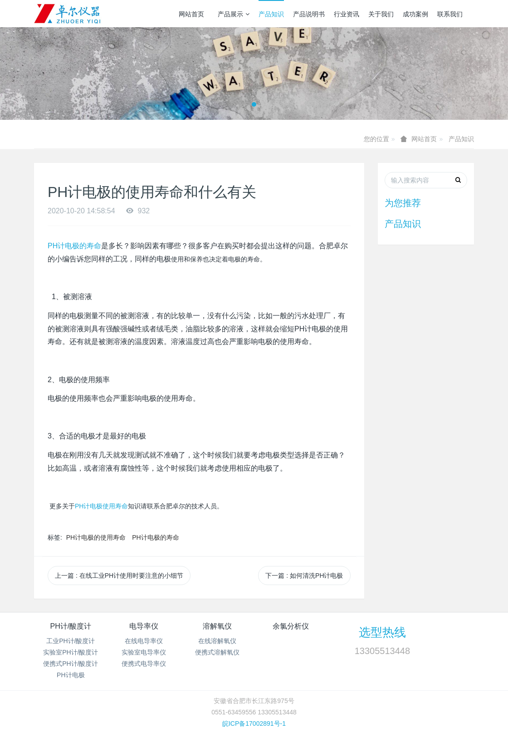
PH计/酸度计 (70, 626)
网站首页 (191, 14)
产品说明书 (309, 14)
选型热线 (382, 632)
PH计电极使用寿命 (101, 506)
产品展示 (233, 14)
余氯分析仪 (291, 626)
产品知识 (271, 14)
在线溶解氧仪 (217, 641)
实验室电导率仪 (144, 652)
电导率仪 (143, 626)
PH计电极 (70, 675)
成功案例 (415, 14)
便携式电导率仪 (144, 663)
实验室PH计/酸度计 (70, 652)
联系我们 (450, 14)
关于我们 (381, 14)
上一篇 (119, 575)
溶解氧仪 (217, 626)
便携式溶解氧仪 (217, 652)
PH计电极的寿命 (74, 246)
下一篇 (304, 575)
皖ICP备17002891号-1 (254, 723)
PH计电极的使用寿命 (96, 537)
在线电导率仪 (144, 641)
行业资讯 (346, 14)
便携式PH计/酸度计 (70, 663)
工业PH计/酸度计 (70, 641)
